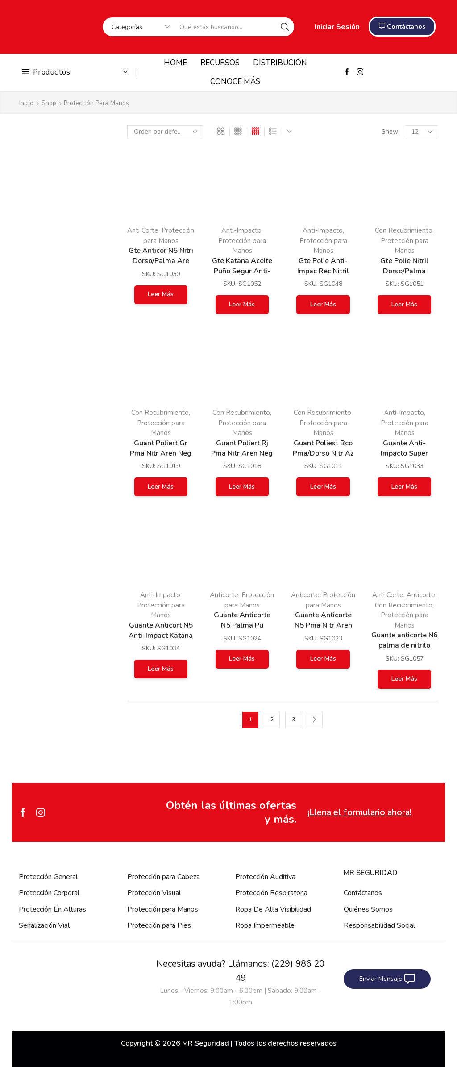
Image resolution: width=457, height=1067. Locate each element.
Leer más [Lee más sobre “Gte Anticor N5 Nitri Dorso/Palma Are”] (161, 294)
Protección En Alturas (52, 909)
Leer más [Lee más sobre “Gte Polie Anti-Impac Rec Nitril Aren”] (323, 304)
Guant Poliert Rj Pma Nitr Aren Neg (242, 448)
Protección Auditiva (265, 877)
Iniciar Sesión (337, 27)
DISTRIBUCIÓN (280, 63)
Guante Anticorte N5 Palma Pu (242, 620)
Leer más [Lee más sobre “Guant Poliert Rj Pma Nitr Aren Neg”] (242, 486)
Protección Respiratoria (271, 893)
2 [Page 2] (272, 719)
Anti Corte (142, 230)
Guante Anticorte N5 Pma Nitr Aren (323, 620)
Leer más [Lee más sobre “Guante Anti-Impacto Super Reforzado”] (404, 486)
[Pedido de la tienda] (165, 131)
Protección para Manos (162, 909)
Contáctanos (363, 893)
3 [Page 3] (293, 719)
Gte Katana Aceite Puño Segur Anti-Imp (242, 271)
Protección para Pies (159, 925)
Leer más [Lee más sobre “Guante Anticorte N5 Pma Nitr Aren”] (323, 658)
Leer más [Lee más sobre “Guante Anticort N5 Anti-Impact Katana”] (161, 669)
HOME (175, 63)
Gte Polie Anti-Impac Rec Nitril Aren (323, 271)
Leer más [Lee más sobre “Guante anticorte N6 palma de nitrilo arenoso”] (404, 678)
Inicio (26, 103)
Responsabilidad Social (379, 925)
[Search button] (284, 26)
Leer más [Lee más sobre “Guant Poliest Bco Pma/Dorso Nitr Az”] (323, 486)
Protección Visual (154, 893)
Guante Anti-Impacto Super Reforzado (404, 453)
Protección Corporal (49, 893)
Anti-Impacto (241, 230)
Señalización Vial (44, 925)
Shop (49, 103)
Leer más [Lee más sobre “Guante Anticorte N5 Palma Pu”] (242, 658)
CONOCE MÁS (235, 81)
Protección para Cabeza (163, 877)
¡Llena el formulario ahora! (359, 812)
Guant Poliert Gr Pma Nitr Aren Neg (160, 448)
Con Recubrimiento (160, 412)
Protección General (48, 877)
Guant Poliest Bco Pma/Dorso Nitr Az (323, 448)
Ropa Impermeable (265, 925)
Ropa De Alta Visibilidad (273, 909)
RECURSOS (220, 63)
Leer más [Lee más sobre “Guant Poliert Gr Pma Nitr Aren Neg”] (161, 486)
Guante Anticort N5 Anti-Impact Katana (161, 630)
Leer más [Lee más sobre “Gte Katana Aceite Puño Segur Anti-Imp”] (242, 304)
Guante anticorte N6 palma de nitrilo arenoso (404, 645)
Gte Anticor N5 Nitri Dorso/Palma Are (161, 256)
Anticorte (224, 594)
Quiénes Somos (368, 909)
